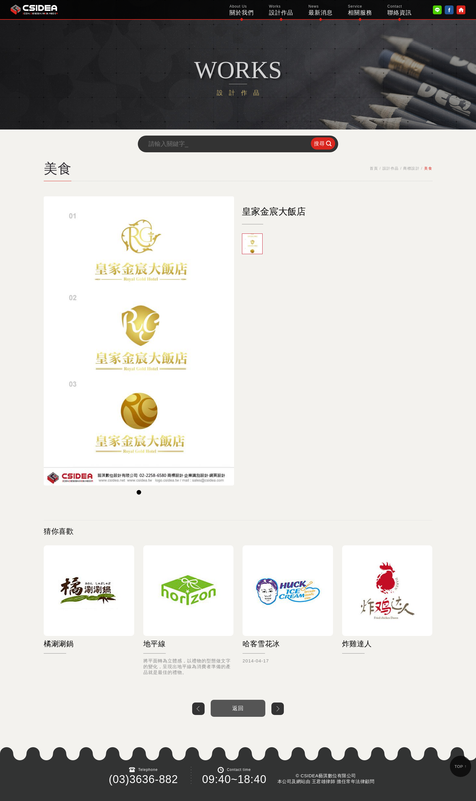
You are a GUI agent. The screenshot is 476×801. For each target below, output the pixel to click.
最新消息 (320, 10)
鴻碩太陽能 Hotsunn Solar (34, 10)
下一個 (277, 709)
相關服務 (360, 10)
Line (437, 9)
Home (461, 9)
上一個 (198, 709)
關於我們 (241, 10)
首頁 (374, 168)
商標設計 (411, 168)
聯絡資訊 (399, 10)
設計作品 (281, 10)
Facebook (449, 9)
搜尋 (319, 144)
